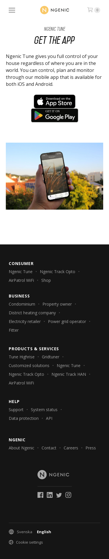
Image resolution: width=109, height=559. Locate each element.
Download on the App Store (55, 101)
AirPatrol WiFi (21, 280)
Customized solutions (29, 365)
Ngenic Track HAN (68, 374)
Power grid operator (67, 321)
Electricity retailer (25, 321)
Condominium (22, 304)
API (49, 418)
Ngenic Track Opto (57, 271)
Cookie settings (29, 542)
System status (44, 409)
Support (16, 409)
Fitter (14, 330)
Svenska (24, 531)
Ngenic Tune (54, 29)
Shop (46, 280)
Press (90, 448)
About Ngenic (21, 448)
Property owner (57, 304)
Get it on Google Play (54, 115)
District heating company (32, 312)
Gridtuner (50, 357)
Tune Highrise (22, 357)
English (44, 531)
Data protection (24, 418)
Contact (49, 448)
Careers (71, 448)
